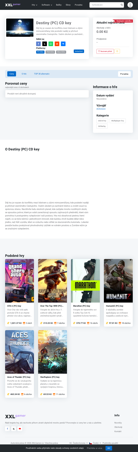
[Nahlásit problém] (117, 51)
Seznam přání (105, 51)
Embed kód (79, 51)
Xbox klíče (61, 52)
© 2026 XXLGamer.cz (34, 443)
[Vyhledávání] (106, 5)
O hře (24, 74)
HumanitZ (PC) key (114, 306)
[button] (130, 5)
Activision (101, 109)
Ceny (11, 74)
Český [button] (95, 443)
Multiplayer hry (117, 121)
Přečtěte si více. (95, 448)
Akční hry (102, 121)
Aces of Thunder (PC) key (18, 377)
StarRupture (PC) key (50, 377)
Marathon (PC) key (81, 306)
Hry (34, 5)
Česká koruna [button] (79, 443)
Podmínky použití (110, 443)
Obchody (118, 427)
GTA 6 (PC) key (14, 306)
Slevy (68, 5)
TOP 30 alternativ (41, 74)
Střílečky (102, 126)
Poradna (78, 5)
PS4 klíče (50, 52)
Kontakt (117, 431)
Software (47, 5)
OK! (108, 448)
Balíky (58, 5)
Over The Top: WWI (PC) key (51, 306)
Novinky (118, 423)
